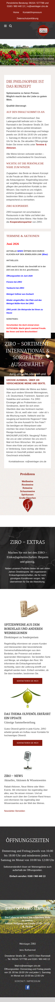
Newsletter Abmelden (14, 811)
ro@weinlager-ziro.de (37, 6)
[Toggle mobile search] (10, 25)
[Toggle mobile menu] (5, 25)
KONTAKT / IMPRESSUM (27, 981)
